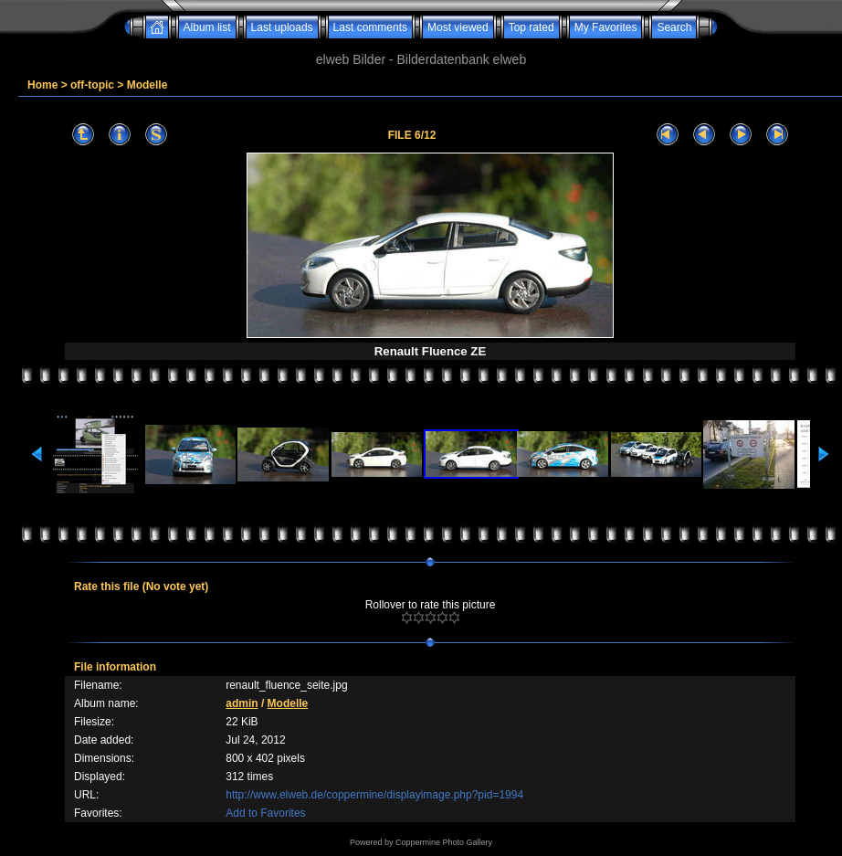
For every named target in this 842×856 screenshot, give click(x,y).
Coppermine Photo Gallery (443, 842)
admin (242, 703)
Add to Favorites (265, 813)
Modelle (147, 85)
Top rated (531, 27)
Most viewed (458, 27)
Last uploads (282, 27)
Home (42, 85)
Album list (207, 27)
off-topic (92, 85)
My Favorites (605, 27)
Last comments (370, 27)
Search (674, 27)
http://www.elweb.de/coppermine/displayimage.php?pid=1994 (374, 794)
